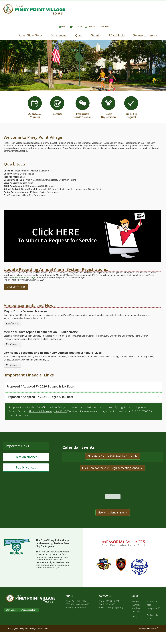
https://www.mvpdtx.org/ (12, 277)
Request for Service (146, 35)
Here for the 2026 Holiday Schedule (115, 467)
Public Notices (26, 478)
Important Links (17, 457)
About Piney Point (32, 35)
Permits (97, 35)
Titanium (151, 628)
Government (60, 35)
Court (79, 35)
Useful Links (118, 35)
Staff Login (10, 610)
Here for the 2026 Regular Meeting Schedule (116, 478)
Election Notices (26, 468)
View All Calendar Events (113, 523)
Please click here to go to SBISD (37, 411)
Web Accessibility (28, 610)
